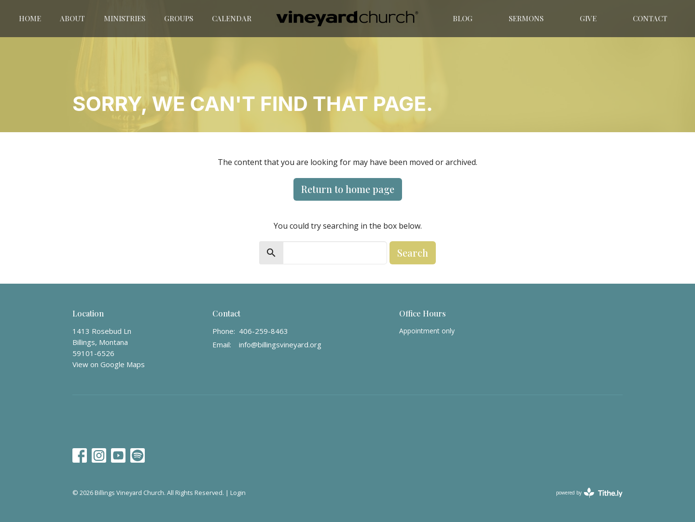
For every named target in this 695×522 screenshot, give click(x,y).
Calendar (231, 18)
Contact (650, 18)
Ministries (124, 18)
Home (30, 18)
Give (588, 18)
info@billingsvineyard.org (280, 344)
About (72, 18)
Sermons (526, 18)
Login (238, 492)
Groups (178, 18)
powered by (589, 492)
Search (412, 252)
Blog (463, 18)
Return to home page (347, 188)
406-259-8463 (263, 331)
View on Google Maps (108, 364)
